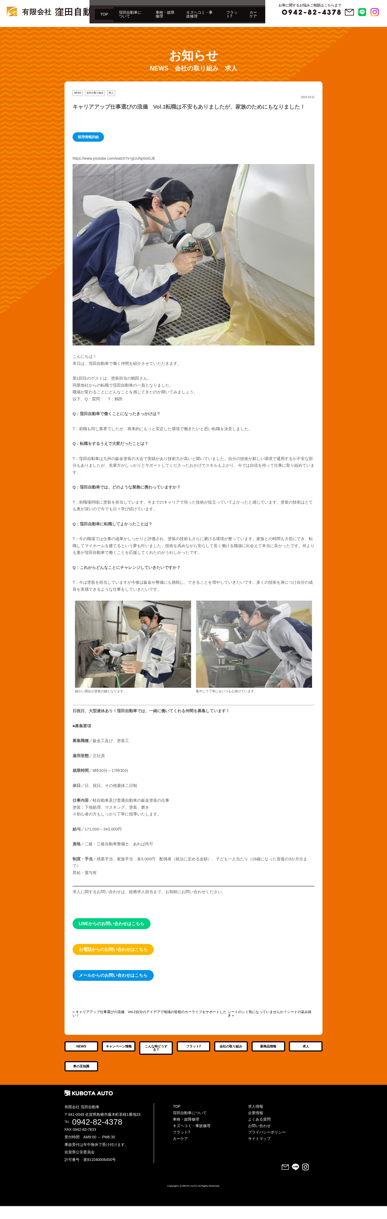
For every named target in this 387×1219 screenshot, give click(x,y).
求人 (111, 92)
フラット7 (177, 28)
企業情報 (255, 1126)
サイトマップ (259, 1151)
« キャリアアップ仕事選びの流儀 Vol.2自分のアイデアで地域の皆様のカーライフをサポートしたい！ (150, 1013)
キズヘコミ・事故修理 (137, 28)
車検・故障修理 (91, 28)
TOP (15, 28)
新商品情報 (268, 1053)
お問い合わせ (259, 1138)
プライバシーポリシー (267, 1145)
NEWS (77, 92)
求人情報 (255, 1119)
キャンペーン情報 (119, 1053)
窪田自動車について (48, 28)
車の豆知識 (81, 1079)
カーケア (205, 28)
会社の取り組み (95, 92)
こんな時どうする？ (156, 1054)
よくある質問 (259, 1132)
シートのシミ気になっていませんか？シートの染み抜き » (269, 1013)
